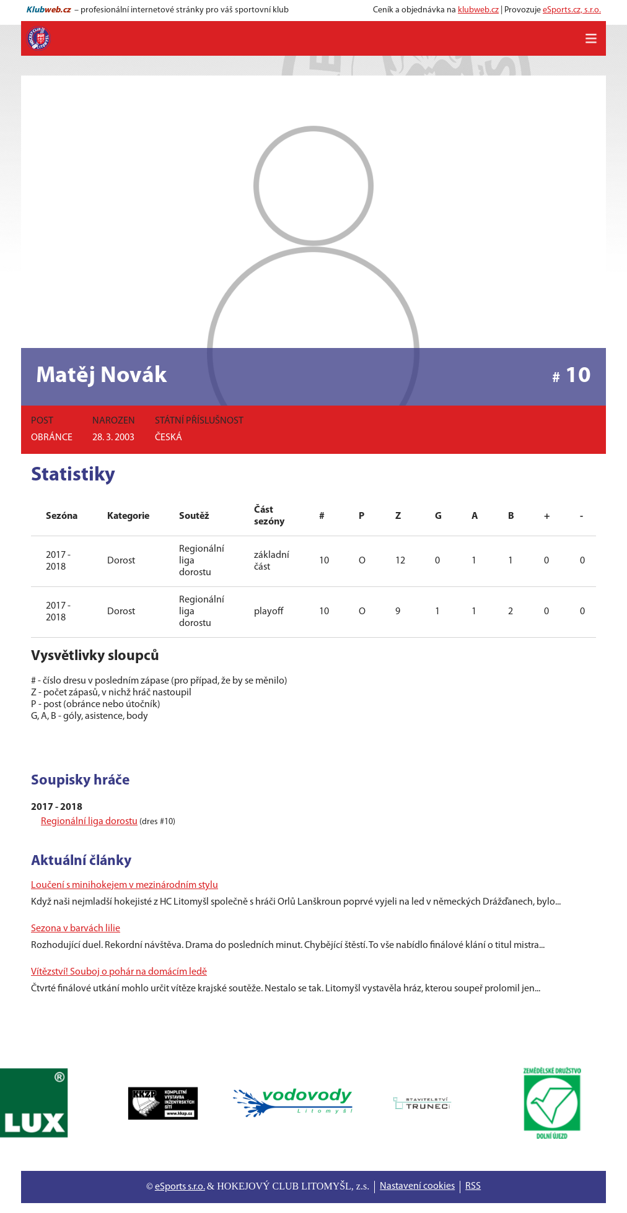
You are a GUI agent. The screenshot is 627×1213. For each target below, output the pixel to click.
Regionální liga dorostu (89, 822)
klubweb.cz (478, 10)
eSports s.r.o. (180, 1187)
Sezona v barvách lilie (75, 929)
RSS (473, 1186)
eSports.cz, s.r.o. (572, 10)
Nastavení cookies (417, 1186)
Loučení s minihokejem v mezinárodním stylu (124, 885)
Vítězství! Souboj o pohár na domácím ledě (119, 972)
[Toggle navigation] (591, 38)
